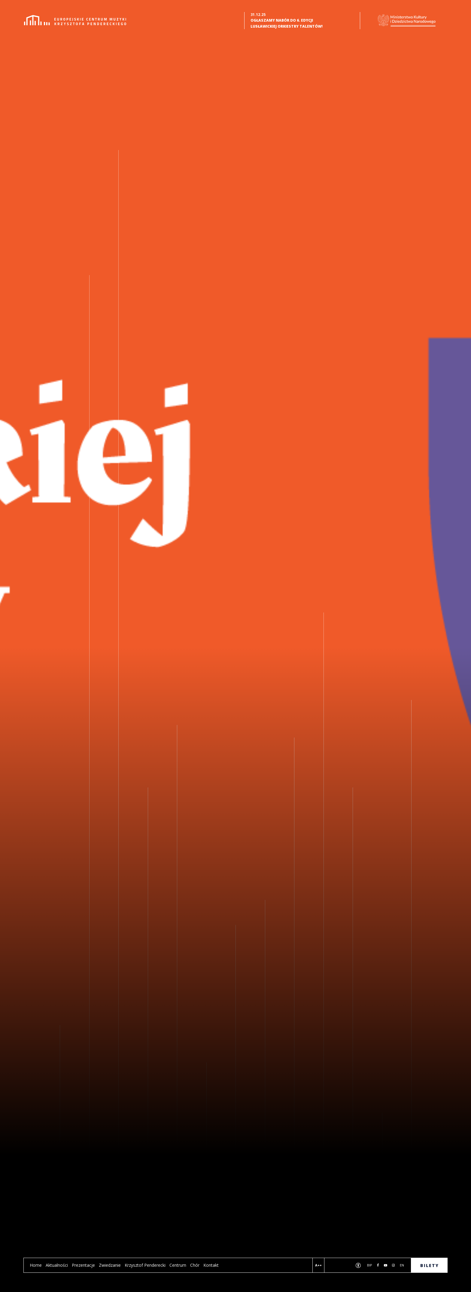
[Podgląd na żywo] (334, 1266)
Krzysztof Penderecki (145, 1265)
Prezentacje (83, 1265)
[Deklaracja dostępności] (358, 1266)
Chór (194, 1265)
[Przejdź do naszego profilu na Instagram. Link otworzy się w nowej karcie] (393, 1265)
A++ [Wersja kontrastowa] (318, 1265)
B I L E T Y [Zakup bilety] (429, 1265)
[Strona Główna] (75, 20)
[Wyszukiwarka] (346, 1266)
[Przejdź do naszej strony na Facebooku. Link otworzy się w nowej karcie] (378, 1265)
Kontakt (211, 1265)
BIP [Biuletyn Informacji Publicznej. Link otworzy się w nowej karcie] (369, 1265)
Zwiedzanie (110, 1265)
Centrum (177, 1265)
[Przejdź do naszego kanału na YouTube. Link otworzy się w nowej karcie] (385, 1265)
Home (36, 1265)
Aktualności (57, 1265)
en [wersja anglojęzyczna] (402, 1265)
